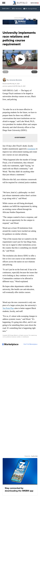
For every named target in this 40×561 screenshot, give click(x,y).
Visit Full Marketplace (30, 344)
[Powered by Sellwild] (34, 456)
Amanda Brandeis (15, 80)
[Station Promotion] (20, 22)
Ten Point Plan (8, 308)
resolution (32, 149)
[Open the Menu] (4, 3)
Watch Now (34, 3)
